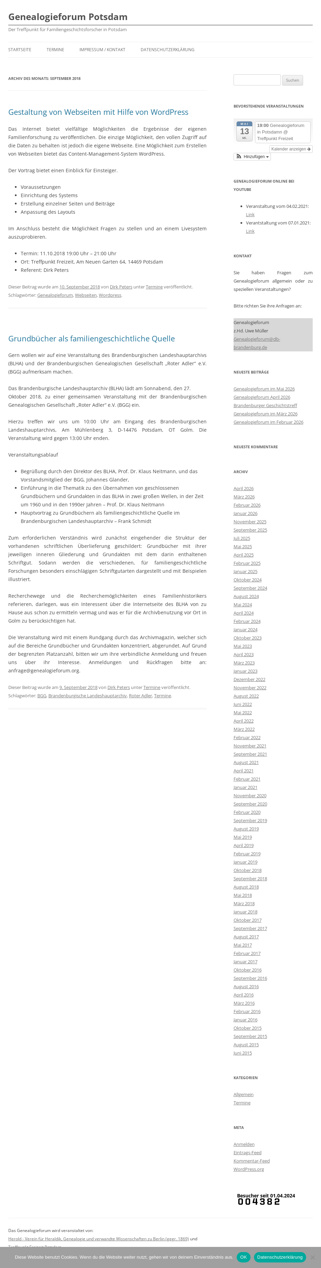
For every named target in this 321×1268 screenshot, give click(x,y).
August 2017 (246, 937)
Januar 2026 (245, 513)
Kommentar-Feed (252, 1161)
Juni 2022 (243, 704)
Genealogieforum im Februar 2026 (268, 422)
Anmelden (244, 1144)
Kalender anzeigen (291, 149)
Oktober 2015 (248, 1028)
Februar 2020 (247, 812)
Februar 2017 (247, 953)
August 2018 (246, 887)
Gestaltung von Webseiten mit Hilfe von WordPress (98, 112)
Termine (55, 50)
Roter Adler (140, 695)
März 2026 (244, 497)
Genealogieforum (55, 295)
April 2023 (244, 654)
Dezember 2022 (249, 679)
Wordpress (110, 295)
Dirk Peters (121, 287)
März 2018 (244, 903)
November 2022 (250, 687)
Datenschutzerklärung (168, 50)
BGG (41, 695)
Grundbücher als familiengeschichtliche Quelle (91, 338)
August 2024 (246, 596)
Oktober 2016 (248, 970)
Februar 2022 (247, 737)
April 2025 (244, 555)
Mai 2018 (243, 895)
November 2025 (250, 521)
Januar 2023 (245, 671)
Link (250, 214)
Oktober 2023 (248, 638)
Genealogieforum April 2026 (262, 397)
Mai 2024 (243, 604)
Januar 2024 (245, 629)
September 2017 (250, 928)
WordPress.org (249, 1169)
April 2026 (244, 488)
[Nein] (312, 1257)
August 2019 (246, 829)
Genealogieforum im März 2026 (266, 414)
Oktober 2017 (248, 920)
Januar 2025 (245, 571)
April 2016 (244, 995)
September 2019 (250, 820)
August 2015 (246, 1044)
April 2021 (244, 771)
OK (243, 1257)
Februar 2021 (247, 779)
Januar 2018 (245, 912)
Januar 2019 (245, 862)
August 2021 (246, 762)
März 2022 (244, 729)
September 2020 (250, 804)
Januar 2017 (245, 961)
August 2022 (246, 696)
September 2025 (250, 530)
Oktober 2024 (248, 580)
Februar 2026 (247, 505)
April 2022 (244, 721)
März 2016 (244, 1003)
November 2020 (250, 795)
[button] (252, 156)
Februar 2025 (247, 563)
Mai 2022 (243, 712)
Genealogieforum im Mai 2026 (264, 389)
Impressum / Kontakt (102, 50)
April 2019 (244, 845)
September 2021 (250, 754)
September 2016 (250, 978)
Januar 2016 (245, 1020)
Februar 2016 (247, 1011)
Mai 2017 (243, 945)
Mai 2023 (243, 646)
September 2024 (250, 588)
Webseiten (86, 295)
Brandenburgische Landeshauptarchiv (87, 695)
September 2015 (250, 1036)
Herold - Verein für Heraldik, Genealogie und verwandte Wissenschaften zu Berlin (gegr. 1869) (98, 1239)
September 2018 (250, 878)
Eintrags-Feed (248, 1152)
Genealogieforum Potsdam (68, 16)
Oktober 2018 (248, 870)
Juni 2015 (243, 1053)
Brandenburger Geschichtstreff (265, 405)
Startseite (19, 50)
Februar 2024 (247, 621)
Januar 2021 (245, 787)
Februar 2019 (247, 854)
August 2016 (246, 986)
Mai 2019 (243, 837)
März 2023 (244, 663)
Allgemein (244, 1094)
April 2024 (244, 613)
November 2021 (250, 746)
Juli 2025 (242, 538)
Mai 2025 (243, 546)
